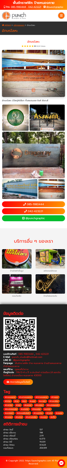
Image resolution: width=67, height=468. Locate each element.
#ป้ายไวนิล (8, 405)
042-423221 (34, 7)
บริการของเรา (19, 25)
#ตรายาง (43, 417)
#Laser (32, 401)
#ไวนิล (18, 405)
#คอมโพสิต (24, 409)
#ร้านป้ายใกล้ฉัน (31, 417)
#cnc (24, 401)
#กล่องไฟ (59, 413)
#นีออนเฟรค (36, 409)
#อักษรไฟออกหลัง (11, 409)
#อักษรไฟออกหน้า (53, 405)
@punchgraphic (54, 7)
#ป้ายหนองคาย (10, 397)
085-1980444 (18, 7)
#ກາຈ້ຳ (52, 417)
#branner (27, 405)
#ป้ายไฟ (49, 413)
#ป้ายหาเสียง (53, 401)
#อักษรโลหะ (39, 405)
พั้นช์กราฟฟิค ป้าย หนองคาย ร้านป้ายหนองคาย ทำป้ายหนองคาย (32, 364)
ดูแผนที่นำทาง (21, 369)
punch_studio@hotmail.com (27, 357)
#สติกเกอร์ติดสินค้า (23, 413)
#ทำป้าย (7, 401)
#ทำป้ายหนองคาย (41, 397)
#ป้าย (16, 401)
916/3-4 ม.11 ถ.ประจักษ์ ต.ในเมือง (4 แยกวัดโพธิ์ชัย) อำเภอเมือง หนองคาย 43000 (32, 374)
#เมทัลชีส (47, 409)
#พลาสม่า (42, 401)
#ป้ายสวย (8, 417)
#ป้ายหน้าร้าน (38, 413)
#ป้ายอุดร (54, 397)
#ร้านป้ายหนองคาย (25, 397)
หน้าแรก (6, 25)
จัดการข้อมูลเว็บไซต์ (18, 382)
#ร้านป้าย (19, 417)
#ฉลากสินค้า (9, 413)
